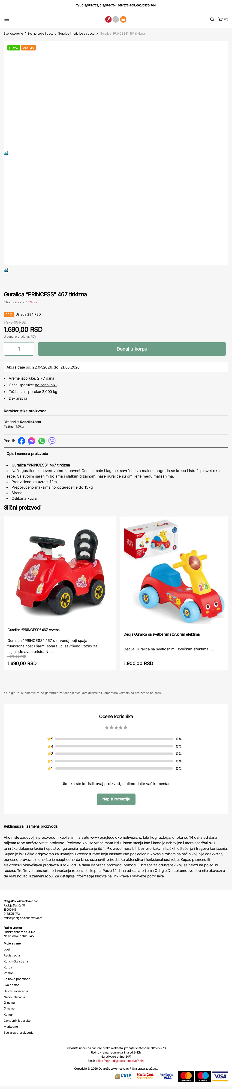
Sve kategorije (13, 33)
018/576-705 (126, 5)
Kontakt (9, 1029)
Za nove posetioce (17, 993)
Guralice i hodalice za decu (76, 33)
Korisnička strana (16, 976)
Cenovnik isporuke (17, 1035)
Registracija (12, 970)
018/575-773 (89, 5)
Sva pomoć (11, 999)
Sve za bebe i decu (40, 33)
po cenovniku (46, 399)
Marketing (11, 1041)
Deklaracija (18, 413)
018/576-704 (108, 5)
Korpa (8, 982)
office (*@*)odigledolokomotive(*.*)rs (120, 1075)
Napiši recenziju (116, 814)
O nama (9, 1023)
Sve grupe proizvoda (18, 1047)
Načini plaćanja (14, 1012)
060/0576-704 (146, 5)
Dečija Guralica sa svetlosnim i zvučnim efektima (162, 649)
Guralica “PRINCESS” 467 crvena (33, 644)
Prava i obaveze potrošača (141, 890)
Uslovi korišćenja (16, 1006)
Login (8, 964)
